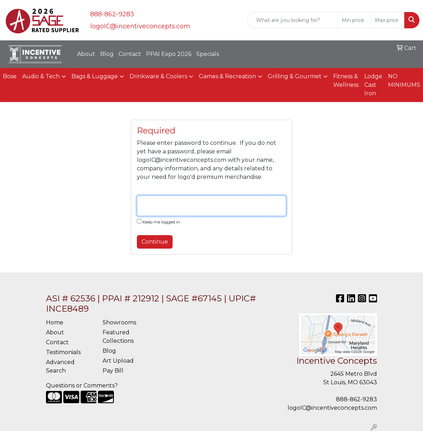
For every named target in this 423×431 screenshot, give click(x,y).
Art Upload (118, 360)
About (86, 54)
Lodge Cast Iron (373, 85)
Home (54, 322)
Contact (129, 54)
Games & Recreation (227, 76)
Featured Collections (118, 336)
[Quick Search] (292, 20)
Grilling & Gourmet (294, 76)
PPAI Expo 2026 (168, 54)
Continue (154, 241)
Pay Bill (113, 370)
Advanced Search (60, 366)
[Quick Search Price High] (388, 20)
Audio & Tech (41, 76)
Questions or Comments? (82, 385)
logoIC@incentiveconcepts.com (140, 26)
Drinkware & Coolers (158, 76)
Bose (10, 76)
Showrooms (119, 322)
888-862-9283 (112, 14)
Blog (107, 54)
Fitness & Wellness (346, 80)
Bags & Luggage (94, 76)
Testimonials (63, 352)
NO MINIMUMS (404, 80)
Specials (207, 54)
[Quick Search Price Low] (354, 20)
